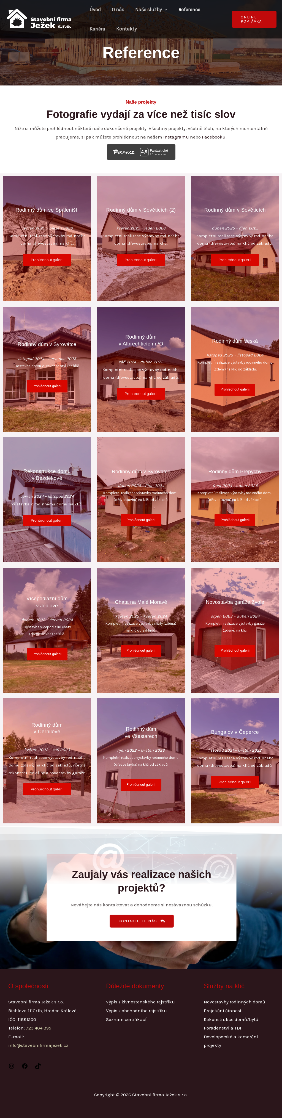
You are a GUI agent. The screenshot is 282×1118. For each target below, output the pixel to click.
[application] (162, 9)
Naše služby (148, 9)
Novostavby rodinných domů (234, 1001)
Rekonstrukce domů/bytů (231, 1019)
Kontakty (125, 29)
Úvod (94, 10)
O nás (116, 10)
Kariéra (97, 29)
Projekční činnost (223, 1010)
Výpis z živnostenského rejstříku (140, 1001)
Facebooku (214, 137)
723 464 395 (38, 1028)
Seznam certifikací (126, 1019)
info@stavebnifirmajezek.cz (38, 1045)
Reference (185, 10)
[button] (253, 19)
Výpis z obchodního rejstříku (136, 1010)
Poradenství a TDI (222, 1028)
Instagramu (176, 137)
